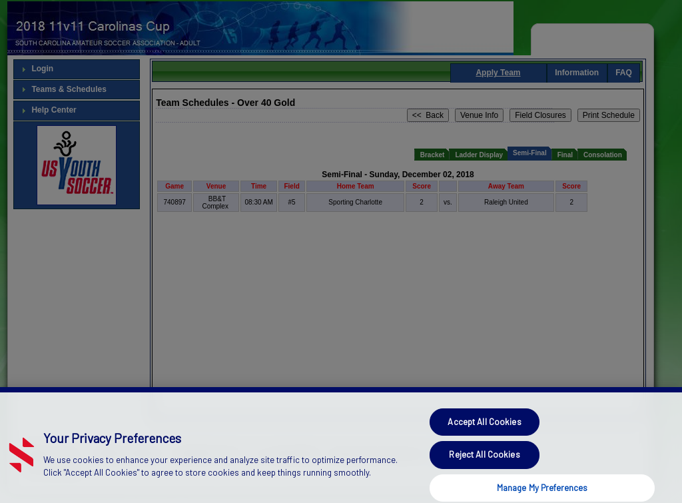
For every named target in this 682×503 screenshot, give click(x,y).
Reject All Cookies (484, 466)
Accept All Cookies (484, 433)
